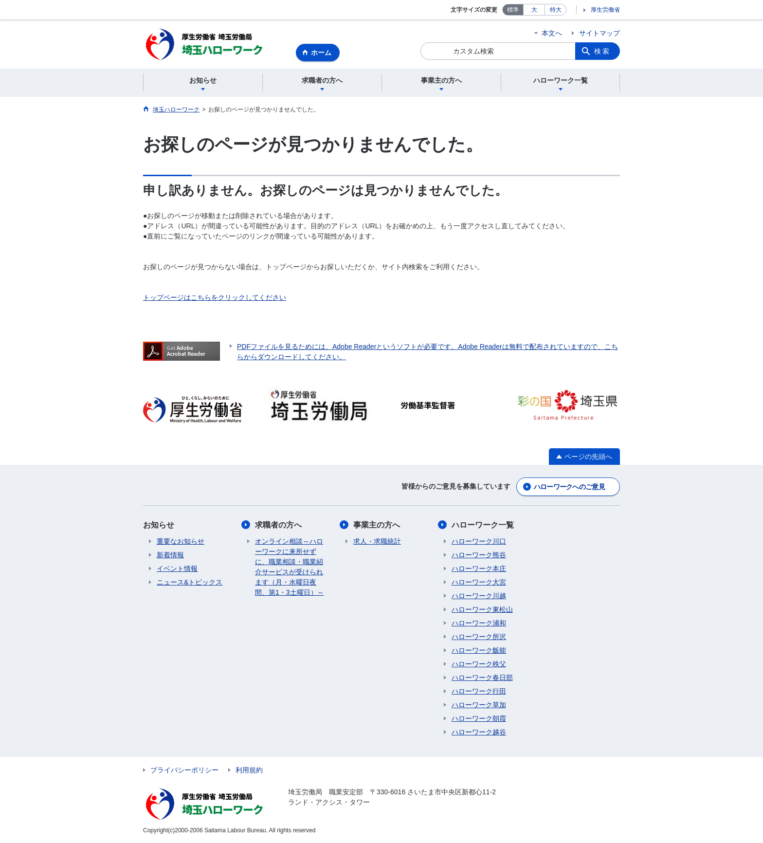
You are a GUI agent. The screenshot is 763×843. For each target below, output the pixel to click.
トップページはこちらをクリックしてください (214, 297)
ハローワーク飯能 (479, 650)
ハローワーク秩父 (479, 664)
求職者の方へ (278, 525)
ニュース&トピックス (189, 582)
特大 (556, 9)
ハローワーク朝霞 (479, 718)
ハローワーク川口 (479, 541)
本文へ (552, 33)
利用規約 (249, 770)
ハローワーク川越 (479, 596)
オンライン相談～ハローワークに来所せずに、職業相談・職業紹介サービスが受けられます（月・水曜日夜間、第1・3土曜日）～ (289, 566)
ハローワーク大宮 (479, 582)
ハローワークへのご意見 (569, 487)
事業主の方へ (376, 525)
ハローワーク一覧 (483, 525)
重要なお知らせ (180, 541)
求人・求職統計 (377, 541)
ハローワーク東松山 (482, 609)
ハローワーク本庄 (479, 568)
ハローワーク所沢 (479, 637)
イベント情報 (177, 568)
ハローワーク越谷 (479, 732)
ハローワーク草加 (479, 705)
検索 (602, 51)
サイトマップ (599, 33)
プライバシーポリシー (184, 770)
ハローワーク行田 (479, 691)
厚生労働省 (605, 9)
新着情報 (170, 555)
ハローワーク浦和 (479, 623)
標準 (513, 9)
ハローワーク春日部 (482, 677)
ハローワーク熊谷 (479, 555)
